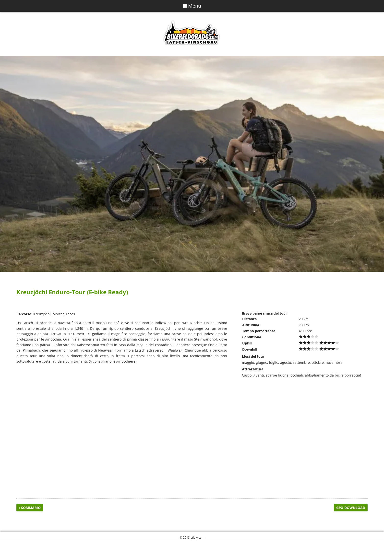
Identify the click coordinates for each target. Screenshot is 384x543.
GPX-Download (350, 507)
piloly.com (197, 537)
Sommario (31, 507)
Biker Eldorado (192, 33)
